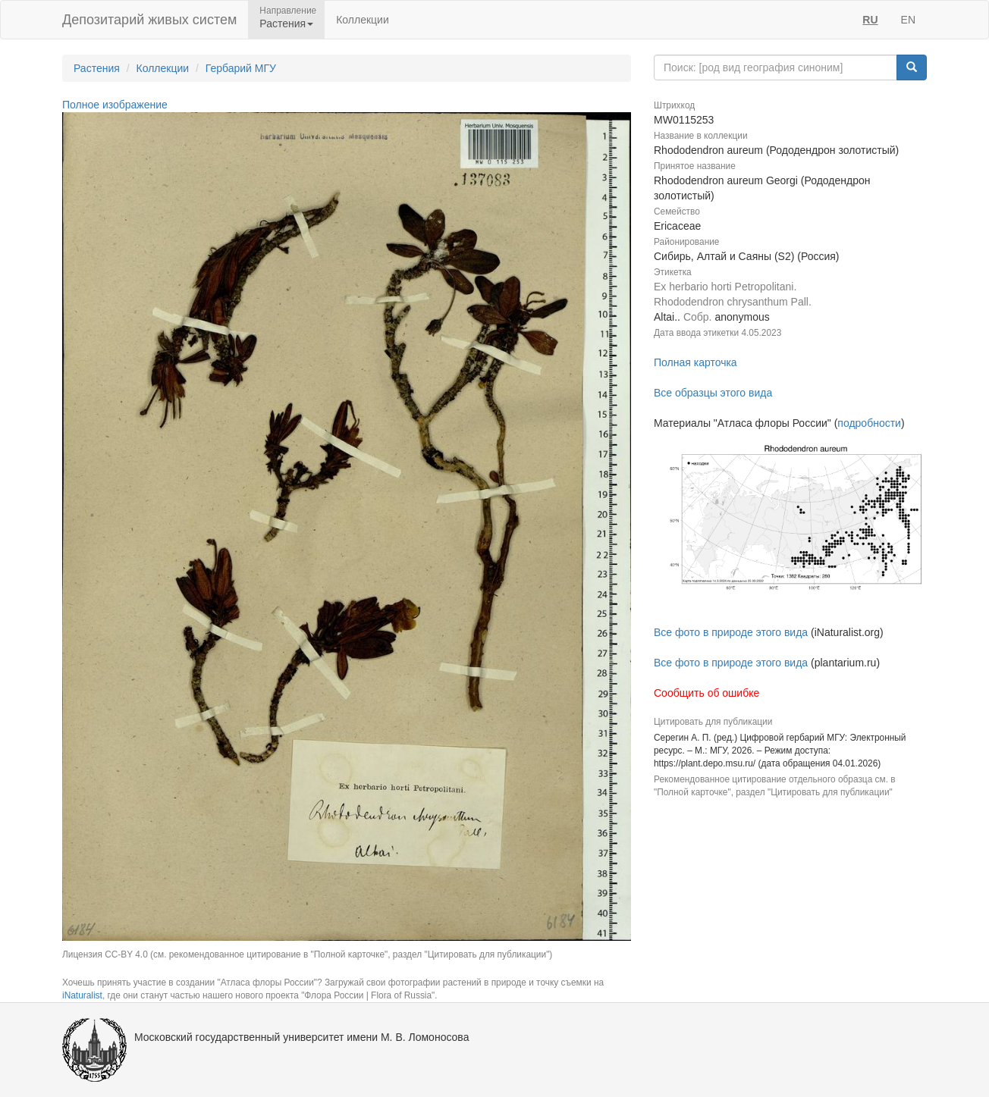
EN (908, 20)
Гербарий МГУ (241, 68)
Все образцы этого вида (713, 393)
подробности (869, 423)
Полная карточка (695, 362)
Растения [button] (286, 23)
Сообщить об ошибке (706, 693)
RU (870, 20)
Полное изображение (115, 105)
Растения (97, 68)
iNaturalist (82, 995)
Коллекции (362, 20)
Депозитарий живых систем (149, 19)
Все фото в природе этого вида (731, 632)
